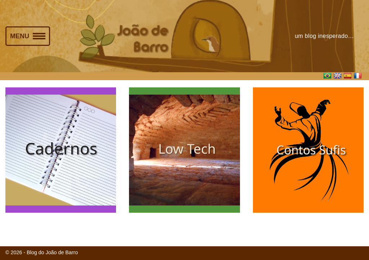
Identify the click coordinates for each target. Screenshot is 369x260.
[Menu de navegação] (27, 36)
